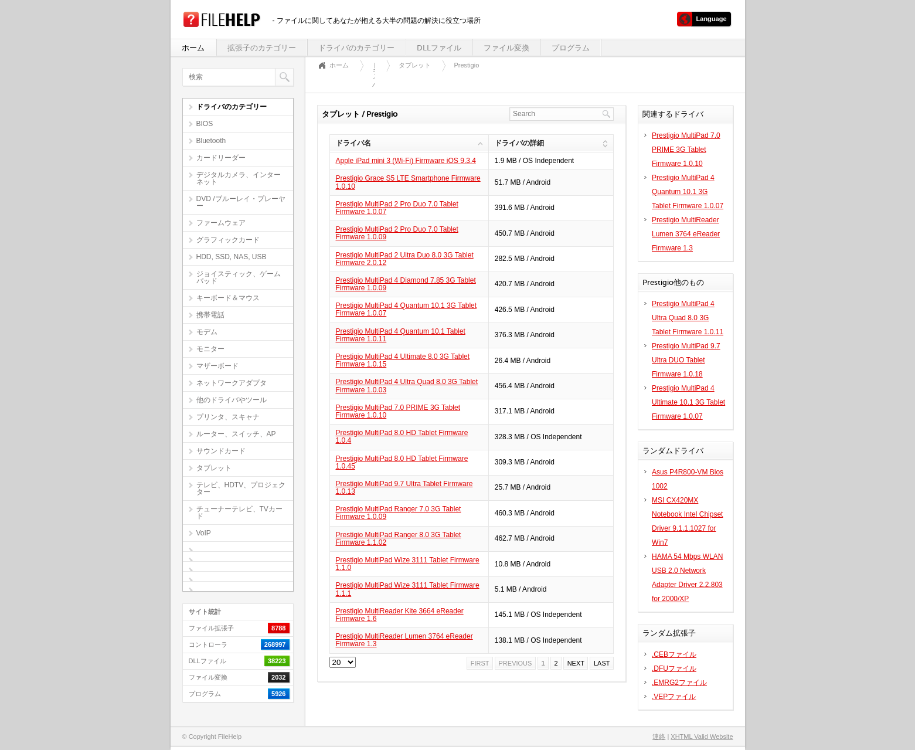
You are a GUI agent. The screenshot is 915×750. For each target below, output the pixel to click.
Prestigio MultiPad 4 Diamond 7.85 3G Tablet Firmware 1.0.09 (406, 284)
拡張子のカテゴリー (261, 47)
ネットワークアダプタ (231, 383)
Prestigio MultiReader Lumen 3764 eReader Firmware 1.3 (404, 640)
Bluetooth (211, 141)
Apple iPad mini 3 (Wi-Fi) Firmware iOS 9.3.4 (406, 161)
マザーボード (217, 366)
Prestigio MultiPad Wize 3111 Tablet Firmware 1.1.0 (407, 564)
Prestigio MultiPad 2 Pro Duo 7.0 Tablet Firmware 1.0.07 (397, 208)
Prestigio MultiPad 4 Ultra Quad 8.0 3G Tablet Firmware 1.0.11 (687, 318)
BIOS (204, 124)
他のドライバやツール (231, 400)
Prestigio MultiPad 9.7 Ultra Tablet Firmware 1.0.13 (404, 488)
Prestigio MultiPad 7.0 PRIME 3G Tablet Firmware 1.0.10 (398, 411)
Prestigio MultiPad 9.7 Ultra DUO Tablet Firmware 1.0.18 (686, 360)
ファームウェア (221, 223)
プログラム (571, 47)
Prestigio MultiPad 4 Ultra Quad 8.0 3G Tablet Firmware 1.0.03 (407, 385)
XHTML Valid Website (702, 736)
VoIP (203, 533)
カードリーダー (221, 158)
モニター (210, 349)
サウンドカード (221, 451)
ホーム (193, 47)
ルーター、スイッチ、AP (236, 434)
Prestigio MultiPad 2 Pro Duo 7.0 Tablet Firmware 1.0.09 (397, 233)
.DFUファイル (674, 668)
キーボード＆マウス (228, 298)
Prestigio (466, 65)
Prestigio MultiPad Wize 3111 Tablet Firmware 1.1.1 (407, 589)
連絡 (658, 736)
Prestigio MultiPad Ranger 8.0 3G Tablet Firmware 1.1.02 (398, 539)
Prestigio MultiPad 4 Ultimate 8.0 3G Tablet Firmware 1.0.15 (403, 360)
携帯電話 (210, 315)
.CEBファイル (674, 654)
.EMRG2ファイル (679, 682)
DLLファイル (439, 47)
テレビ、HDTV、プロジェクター (241, 488)
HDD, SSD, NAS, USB (231, 257)
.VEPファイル (674, 697)
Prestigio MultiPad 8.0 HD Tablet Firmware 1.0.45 (402, 462)
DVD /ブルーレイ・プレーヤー (240, 202)
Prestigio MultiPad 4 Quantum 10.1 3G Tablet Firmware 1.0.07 (406, 309)
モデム (206, 332)
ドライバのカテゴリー (356, 47)
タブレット (214, 468)
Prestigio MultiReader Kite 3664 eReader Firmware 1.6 (400, 615)
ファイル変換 (506, 47)
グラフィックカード (228, 240)
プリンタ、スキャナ (228, 417)
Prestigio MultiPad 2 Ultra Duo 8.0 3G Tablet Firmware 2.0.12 (405, 259)
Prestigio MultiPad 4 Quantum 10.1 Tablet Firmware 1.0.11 (400, 335)
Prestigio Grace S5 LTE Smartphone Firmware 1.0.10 (408, 182)
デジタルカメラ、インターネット (238, 178)
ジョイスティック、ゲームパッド (238, 277)
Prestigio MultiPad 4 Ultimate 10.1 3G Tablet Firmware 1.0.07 (688, 402)
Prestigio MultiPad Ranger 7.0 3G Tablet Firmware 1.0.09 (398, 513)
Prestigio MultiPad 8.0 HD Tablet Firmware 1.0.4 (402, 436)
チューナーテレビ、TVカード (239, 512)
